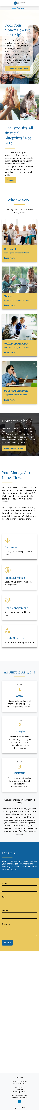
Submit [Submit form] (7, 942)
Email (4, 897)
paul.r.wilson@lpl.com (19, 1095)
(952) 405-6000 (22, 1081)
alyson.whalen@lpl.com (19, 1098)
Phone (5, 910)
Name (4, 883)
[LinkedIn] (19, 1101)
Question (6, 924)
